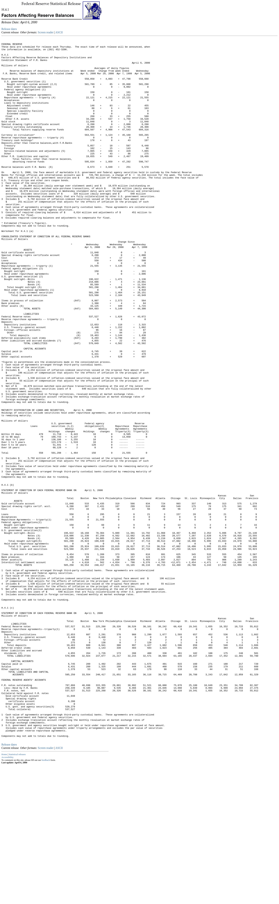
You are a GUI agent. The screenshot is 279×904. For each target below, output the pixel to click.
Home (4, 893)
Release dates (9, 28)
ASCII (59, 32)
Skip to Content (4, 19)
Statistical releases (17, 893)
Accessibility (7, 896)
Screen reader (46, 32)
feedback (46, 899)
